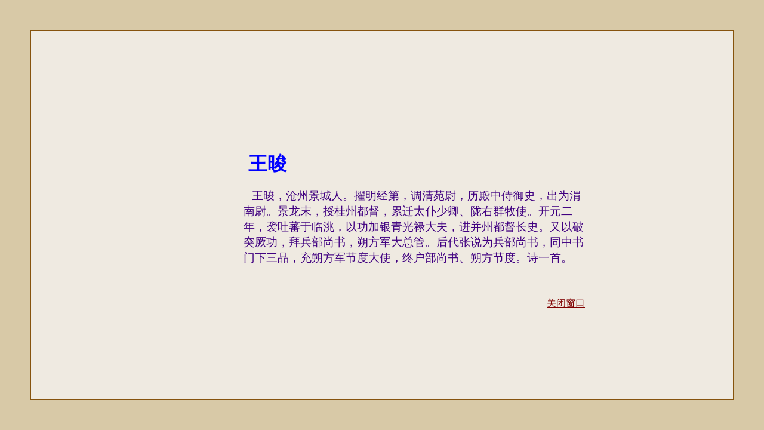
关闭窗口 (566, 303)
